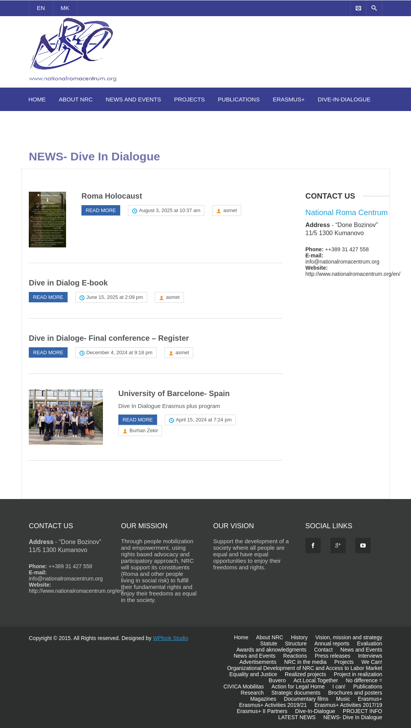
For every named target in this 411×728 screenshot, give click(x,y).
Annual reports (332, 643)
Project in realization (358, 674)
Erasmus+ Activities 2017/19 (348, 705)
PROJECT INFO (362, 711)
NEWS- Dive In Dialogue (352, 717)
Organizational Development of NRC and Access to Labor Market (304, 668)
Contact (323, 650)
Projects (189, 99)
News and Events (133, 99)
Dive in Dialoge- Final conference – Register (109, 338)
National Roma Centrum (346, 212)
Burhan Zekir (143, 430)
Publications (239, 99)
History (299, 637)
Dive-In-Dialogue (344, 99)
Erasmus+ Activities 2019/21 (273, 705)
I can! (338, 686)
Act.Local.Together (315, 680)
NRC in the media (305, 662)
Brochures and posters (355, 693)
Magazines (263, 699)
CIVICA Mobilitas (244, 686)
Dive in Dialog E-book (68, 283)
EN (41, 8)
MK (65, 8)
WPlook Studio (170, 638)
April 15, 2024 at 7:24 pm (204, 420)
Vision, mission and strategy (348, 637)
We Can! (371, 662)
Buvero (277, 680)
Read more (101, 210)
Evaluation (369, 643)
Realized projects (305, 674)
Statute (268, 643)
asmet (230, 210)
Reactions (295, 656)
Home (37, 99)
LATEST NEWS (297, 717)
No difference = (364, 680)
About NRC (76, 99)
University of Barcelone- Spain (174, 393)
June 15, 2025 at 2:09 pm (114, 297)
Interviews (370, 656)
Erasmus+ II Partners (262, 711)
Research (252, 693)
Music (343, 699)
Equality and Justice (253, 674)
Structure (296, 643)
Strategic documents (296, 693)
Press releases (332, 656)
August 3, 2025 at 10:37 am (170, 210)
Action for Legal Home (298, 686)
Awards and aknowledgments (271, 650)
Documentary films (306, 699)
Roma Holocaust (111, 196)
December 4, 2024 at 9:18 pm (119, 352)
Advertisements (257, 662)
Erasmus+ (289, 99)
